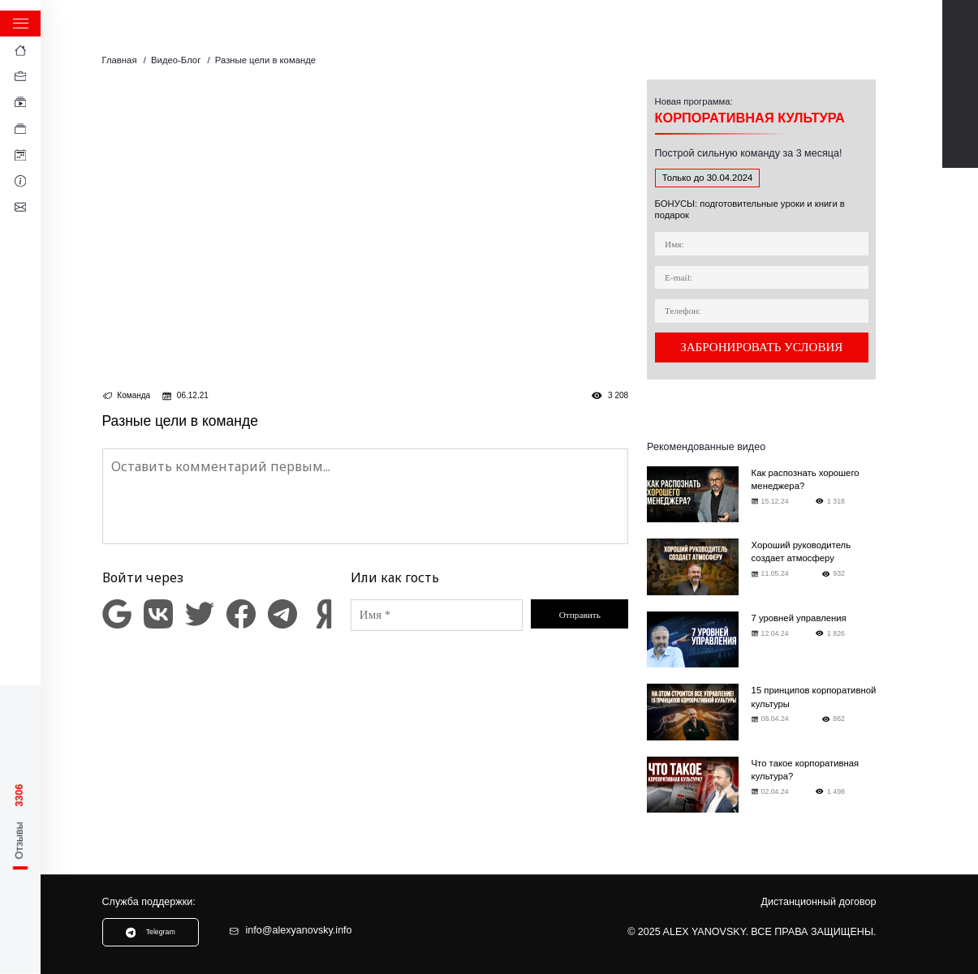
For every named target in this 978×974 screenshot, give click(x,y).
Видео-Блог (175, 60)
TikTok (960, 102)
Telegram (960, 66)
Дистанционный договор (819, 902)
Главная (119, 60)
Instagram (960, 137)
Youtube (960, 30)
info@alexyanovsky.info (290, 930)
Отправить (580, 615)
